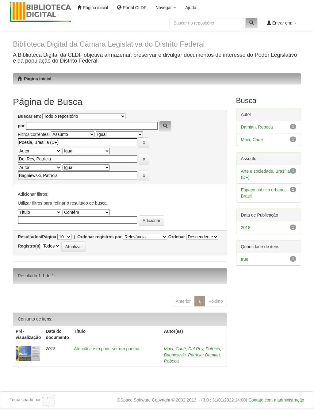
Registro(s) (29, 246)
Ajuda (190, 7)
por (21, 125)
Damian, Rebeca (257, 127)
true (244, 259)
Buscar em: (29, 116)
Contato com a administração (276, 400)
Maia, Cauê (175, 348)
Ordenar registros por (99, 236)
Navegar (165, 7)
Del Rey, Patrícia (204, 348)
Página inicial (92, 7)
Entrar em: (282, 22)
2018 (246, 227)
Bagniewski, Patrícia (183, 354)
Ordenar (176, 236)
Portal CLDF (131, 7)
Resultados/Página (37, 236)
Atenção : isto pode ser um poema (106, 348)
